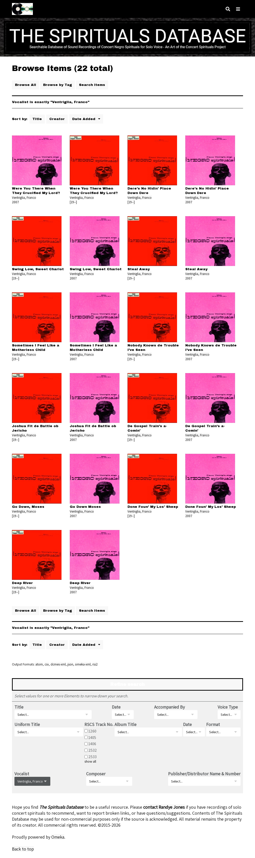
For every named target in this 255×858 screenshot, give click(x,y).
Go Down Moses (85, 507)
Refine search (127, 684)
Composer (96, 774)
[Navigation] (238, 9)
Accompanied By (169, 707)
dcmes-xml (58, 664)
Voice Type (228, 707)
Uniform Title (27, 724)
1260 (92, 731)
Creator (57, 119)
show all (90, 761)
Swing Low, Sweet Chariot (38, 269)
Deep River (22, 583)
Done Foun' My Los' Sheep (153, 507)
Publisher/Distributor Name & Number (204, 774)
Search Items (92, 85)
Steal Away (139, 269)
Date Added (84, 119)
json (70, 664)
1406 (92, 743)
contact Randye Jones (164, 807)
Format (213, 724)
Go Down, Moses (28, 507)
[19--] (73, 202)
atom (39, 664)
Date (116, 707)
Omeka (57, 837)
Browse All (25, 85)
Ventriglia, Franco (24, 197)
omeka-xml (83, 664)
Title (37, 119)
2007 (15, 202)
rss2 (95, 664)
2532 (92, 750)
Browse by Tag (57, 85)
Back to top (23, 849)
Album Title (125, 724)
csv (47, 664)
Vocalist (21, 774)
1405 (92, 737)
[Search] (228, 9)
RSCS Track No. (98, 724)
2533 (92, 756)
